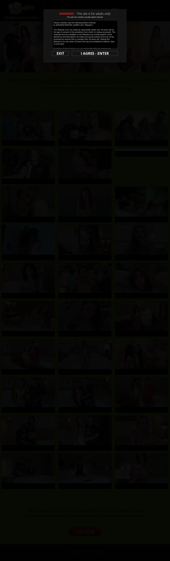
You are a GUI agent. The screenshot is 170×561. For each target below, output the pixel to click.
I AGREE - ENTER (95, 53)
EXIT (60, 53)
